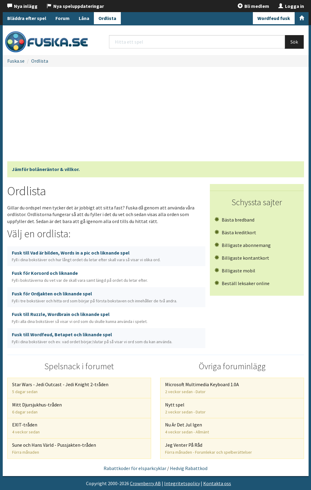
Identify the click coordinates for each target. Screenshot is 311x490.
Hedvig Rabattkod (188, 468)
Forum (62, 18)
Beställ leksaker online (242, 283)
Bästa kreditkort (235, 232)
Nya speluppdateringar (75, 6)
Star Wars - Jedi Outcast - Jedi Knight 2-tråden (60, 387)
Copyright (96, 483)
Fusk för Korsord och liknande (80, 276)
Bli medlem (253, 6)
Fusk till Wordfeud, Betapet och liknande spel (92, 337)
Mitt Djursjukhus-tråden (37, 408)
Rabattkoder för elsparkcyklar (135, 468)
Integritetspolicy (182, 483)
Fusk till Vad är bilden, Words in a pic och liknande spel (86, 256)
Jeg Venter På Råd (208, 448)
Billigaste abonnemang (242, 245)
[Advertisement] (156, 116)
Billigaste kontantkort (241, 258)
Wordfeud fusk (273, 18)
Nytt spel (185, 408)
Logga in (291, 6)
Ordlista (107, 18)
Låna (84, 18)
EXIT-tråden (26, 428)
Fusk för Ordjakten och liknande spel (94, 297)
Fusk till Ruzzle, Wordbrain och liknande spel (79, 317)
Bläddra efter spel (26, 18)
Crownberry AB (145, 483)
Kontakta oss (217, 483)
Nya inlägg (22, 6)
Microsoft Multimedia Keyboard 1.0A (202, 387)
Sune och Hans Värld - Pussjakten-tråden (54, 448)
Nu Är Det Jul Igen (187, 428)
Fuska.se (16, 61)
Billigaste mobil (234, 271)
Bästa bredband (234, 220)
